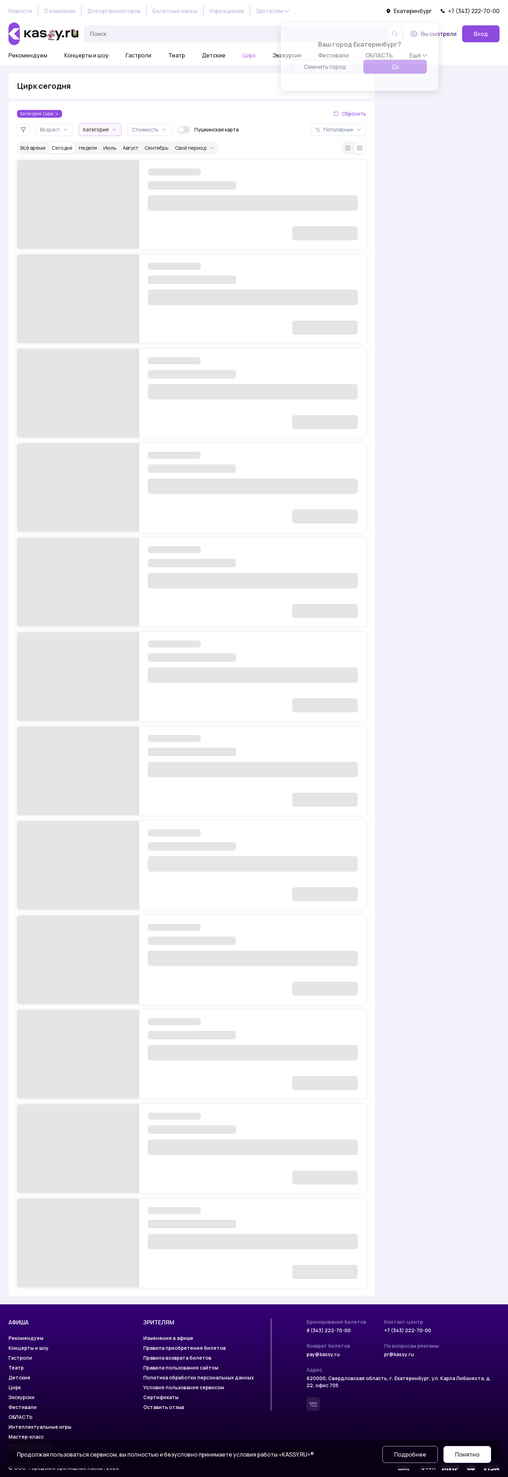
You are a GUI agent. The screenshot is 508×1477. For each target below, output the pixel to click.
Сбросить (349, 113)
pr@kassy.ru (399, 1354)
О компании (59, 11)
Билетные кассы (175, 11)
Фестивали (22, 1407)
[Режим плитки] (347, 148)
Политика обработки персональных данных (198, 1377)
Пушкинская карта (208, 129)
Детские (213, 55)
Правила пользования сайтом (180, 1367)
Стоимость (149, 129)
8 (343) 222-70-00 (329, 1330)
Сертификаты (161, 1397)
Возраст (54, 129)
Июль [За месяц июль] (109, 147)
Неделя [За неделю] (88, 147)
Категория (100, 129)
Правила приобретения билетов (184, 1348)
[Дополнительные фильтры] (23, 129)
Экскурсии (21, 1397)
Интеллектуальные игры (39, 1426)
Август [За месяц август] (130, 147)
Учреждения (226, 11)
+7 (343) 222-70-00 (470, 11)
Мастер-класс (26, 1436)
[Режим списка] (359, 148)
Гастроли (138, 55)
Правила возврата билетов (177, 1357)
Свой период (194, 147)
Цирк (249, 55)
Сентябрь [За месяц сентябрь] (157, 147)
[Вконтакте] (313, 1404)
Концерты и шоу (86, 55)
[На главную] (43, 34)
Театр (176, 55)
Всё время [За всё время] (33, 147)
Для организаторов (114, 11)
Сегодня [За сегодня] (62, 147)
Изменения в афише (168, 1338)
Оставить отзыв (163, 1407)
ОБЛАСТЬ (20, 1417)
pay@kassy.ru (323, 1354)
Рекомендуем (27, 55)
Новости (20, 11)
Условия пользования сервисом (183, 1387)
